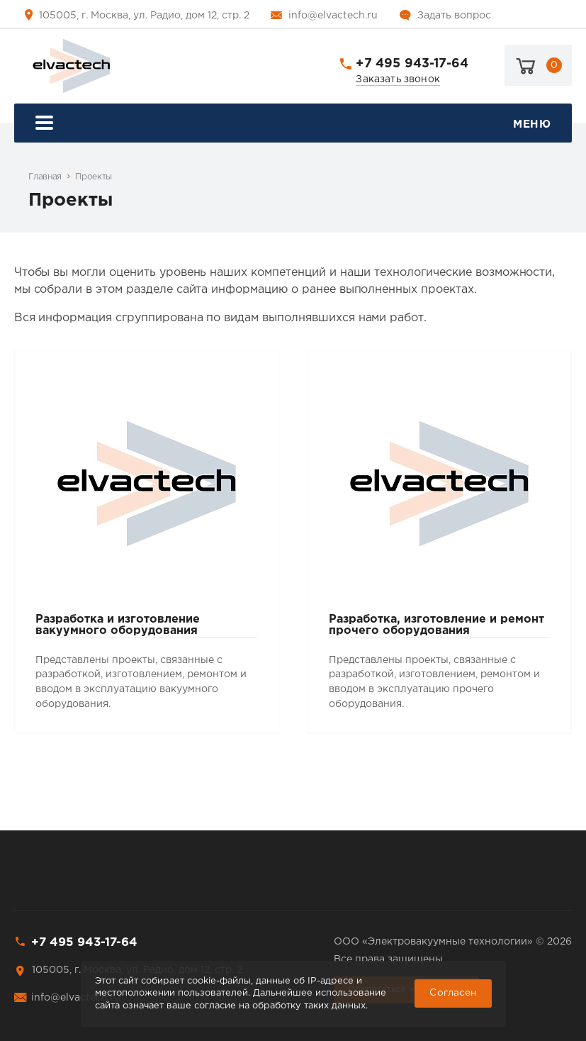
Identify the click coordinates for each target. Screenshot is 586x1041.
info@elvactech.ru (333, 15)
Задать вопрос (454, 15)
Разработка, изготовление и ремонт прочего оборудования (436, 625)
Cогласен (452, 993)
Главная (44, 177)
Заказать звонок (398, 79)
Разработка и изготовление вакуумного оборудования (117, 625)
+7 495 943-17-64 (412, 63)
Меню (293, 124)
